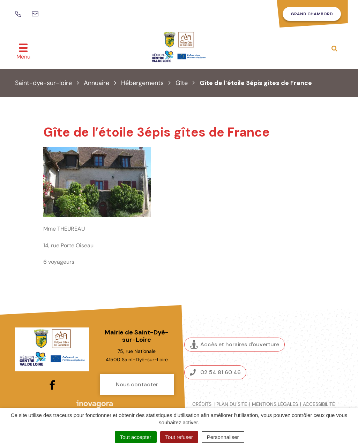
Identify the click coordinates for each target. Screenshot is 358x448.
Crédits (201, 404)
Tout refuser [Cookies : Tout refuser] (179, 437)
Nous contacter (137, 384)
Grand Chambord (312, 14)
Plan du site (231, 404)
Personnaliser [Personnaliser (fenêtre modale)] (223, 437)
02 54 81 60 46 (215, 372)
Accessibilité (319, 404)
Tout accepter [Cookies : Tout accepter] (135, 437)
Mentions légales (275, 404)
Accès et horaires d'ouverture (234, 344)
